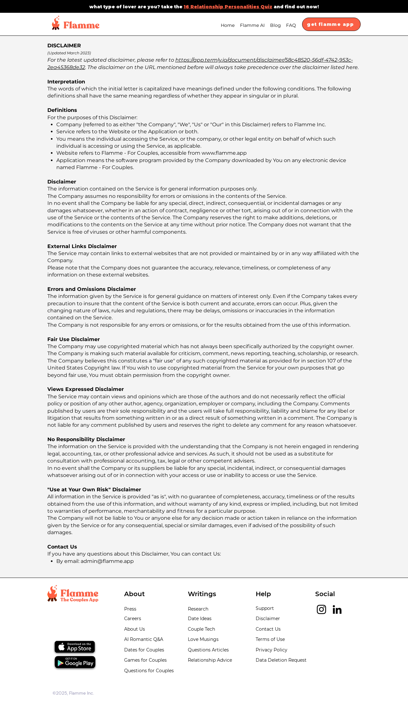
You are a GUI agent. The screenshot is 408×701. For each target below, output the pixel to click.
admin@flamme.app (107, 561)
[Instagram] (321, 609)
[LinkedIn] (337, 609)
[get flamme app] (331, 24)
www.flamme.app (224, 153)
